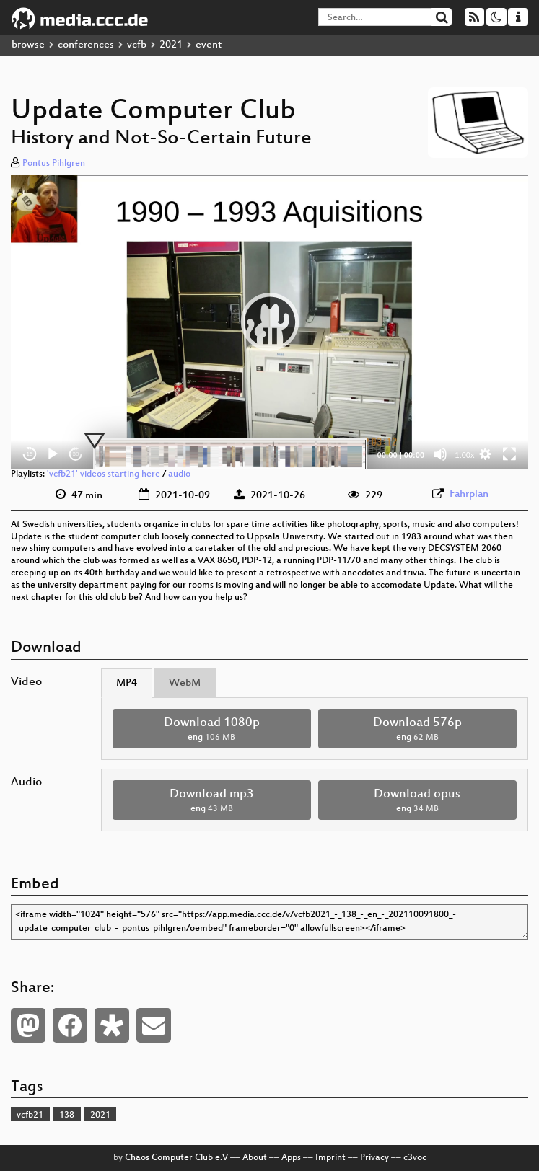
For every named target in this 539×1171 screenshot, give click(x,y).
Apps (291, 1158)
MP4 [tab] (126, 683)
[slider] (230, 454)
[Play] (52, 454)
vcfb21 (30, 1115)
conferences (86, 45)
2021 (171, 45)
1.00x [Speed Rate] (465, 455)
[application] (269, 322)
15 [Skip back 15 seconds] (30, 454)
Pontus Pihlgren (53, 164)
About (254, 1158)
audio (179, 474)
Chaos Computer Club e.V (176, 1158)
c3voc (414, 1158)
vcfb (136, 45)
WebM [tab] (185, 683)
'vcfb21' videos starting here (103, 474)
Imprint (330, 1158)
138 (66, 1115)
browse (28, 45)
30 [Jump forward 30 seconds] (76, 454)
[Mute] (440, 454)
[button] (270, 322)
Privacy (374, 1158)
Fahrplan (469, 494)
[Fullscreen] (509, 454)
